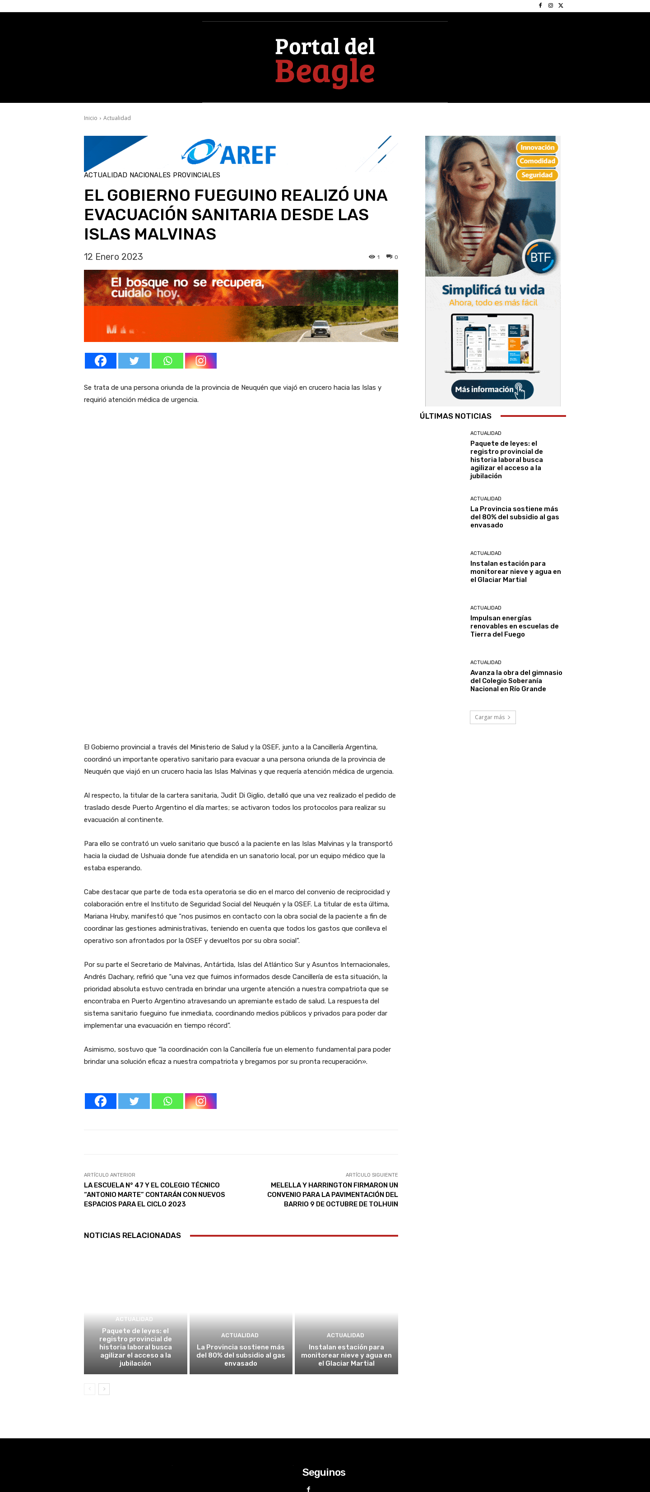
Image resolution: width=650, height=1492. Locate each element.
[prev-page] (89, 1286)
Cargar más (493, 717)
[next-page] (104, 1286)
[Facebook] (100, 361)
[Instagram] (201, 361)
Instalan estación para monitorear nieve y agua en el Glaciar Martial (346, 1252)
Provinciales (196, 175)
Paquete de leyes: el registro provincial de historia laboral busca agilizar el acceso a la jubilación (135, 1244)
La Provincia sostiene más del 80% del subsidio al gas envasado (240, 1252)
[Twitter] (134, 361)
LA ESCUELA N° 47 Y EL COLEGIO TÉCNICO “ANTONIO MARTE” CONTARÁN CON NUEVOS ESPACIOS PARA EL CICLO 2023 (154, 1092)
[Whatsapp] (167, 361)
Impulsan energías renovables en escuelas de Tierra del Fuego (514, 626)
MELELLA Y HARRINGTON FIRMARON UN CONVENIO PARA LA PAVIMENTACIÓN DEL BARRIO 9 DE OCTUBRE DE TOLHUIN (332, 1092)
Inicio (91, 118)
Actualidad (117, 118)
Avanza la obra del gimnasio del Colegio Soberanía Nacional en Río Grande (516, 681)
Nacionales (150, 175)
